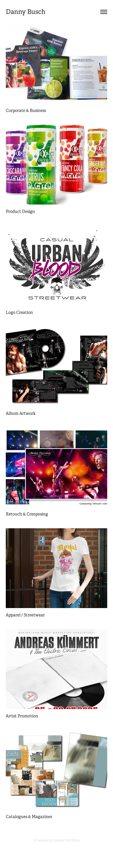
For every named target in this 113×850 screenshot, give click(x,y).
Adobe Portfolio (66, 840)
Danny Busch (25, 12)
